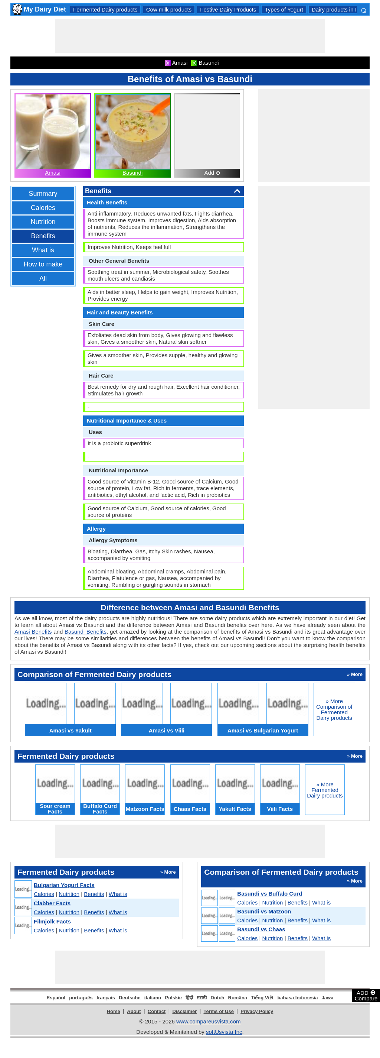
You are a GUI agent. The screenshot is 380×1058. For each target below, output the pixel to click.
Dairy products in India (339, 9)
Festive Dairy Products (228, 9)
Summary (43, 193)
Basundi (132, 172)
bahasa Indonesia (297, 997)
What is (43, 250)
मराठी (202, 997)
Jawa (328, 997)
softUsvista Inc (224, 1032)
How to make (42, 264)
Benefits (43, 236)
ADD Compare (366, 995)
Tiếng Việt (262, 997)
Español (56, 997)
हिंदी (189, 997)
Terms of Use (219, 1011)
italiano (152, 997)
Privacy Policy (256, 1011)
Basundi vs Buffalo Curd (269, 893)
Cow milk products (169, 9)
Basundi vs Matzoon (264, 911)
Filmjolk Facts (52, 921)
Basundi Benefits (86, 631)
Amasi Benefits (33, 631)
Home (113, 1011)
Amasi (52, 172)
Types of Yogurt (284, 9)
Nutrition (42, 222)
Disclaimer (184, 1011)
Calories (43, 207)
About (134, 1011)
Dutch (218, 997)
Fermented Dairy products (105, 9)
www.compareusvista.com (208, 1021)
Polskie (173, 997)
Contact (157, 1011)
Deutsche (130, 997)
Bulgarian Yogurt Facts (64, 885)
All (43, 278)
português (81, 997)
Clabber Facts (52, 903)
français (105, 997)
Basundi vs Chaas (261, 929)
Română (237, 997)
